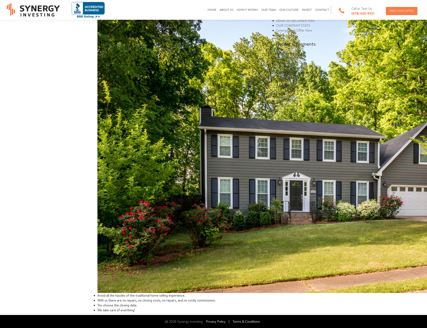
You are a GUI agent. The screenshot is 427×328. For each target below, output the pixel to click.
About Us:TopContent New (295, 20)
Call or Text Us (361, 8)
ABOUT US (226, 10)
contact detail (286, 35)
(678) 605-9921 (362, 13)
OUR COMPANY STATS (293, 25)
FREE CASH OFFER (401, 11)
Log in (280, 91)
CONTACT (322, 10)
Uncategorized (286, 77)
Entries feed (284, 96)
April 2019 (283, 63)
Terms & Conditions (246, 321)
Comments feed (287, 101)
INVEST (307, 10)
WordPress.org (286, 106)
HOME (211, 10)
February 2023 (286, 58)
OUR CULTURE (289, 10)
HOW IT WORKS (247, 10)
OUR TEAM (268, 10)
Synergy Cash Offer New (294, 30)
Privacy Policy (215, 321)
